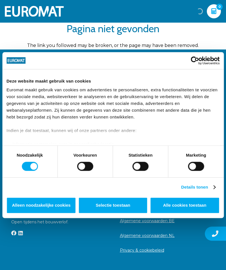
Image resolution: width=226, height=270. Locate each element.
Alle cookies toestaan (184, 205)
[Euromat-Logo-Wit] (34, 11)
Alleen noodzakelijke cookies (41, 205)
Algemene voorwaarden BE (147, 220)
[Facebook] (13, 233)
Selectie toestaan (113, 205)
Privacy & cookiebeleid (142, 250)
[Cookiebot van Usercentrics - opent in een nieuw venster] (195, 60)
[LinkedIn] (20, 233)
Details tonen (194, 187)
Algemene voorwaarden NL (147, 235)
